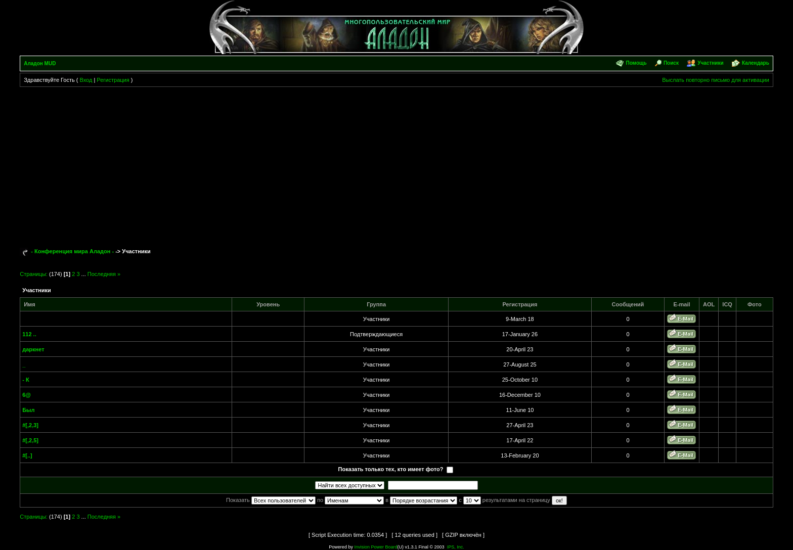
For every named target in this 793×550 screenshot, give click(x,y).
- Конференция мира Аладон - (72, 251)
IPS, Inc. (455, 546)
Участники (710, 63)
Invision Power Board (375, 546)
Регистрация (113, 80)
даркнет (33, 349)
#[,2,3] (30, 425)
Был (28, 410)
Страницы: (34, 274)
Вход (85, 80)
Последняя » (103, 274)
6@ (26, 395)
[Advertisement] (396, 163)
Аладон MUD (40, 63)
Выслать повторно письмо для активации (715, 80)
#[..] (27, 455)
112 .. (29, 334)
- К (25, 380)
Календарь (755, 63)
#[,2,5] (30, 440)
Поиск (671, 63)
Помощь (636, 63)
